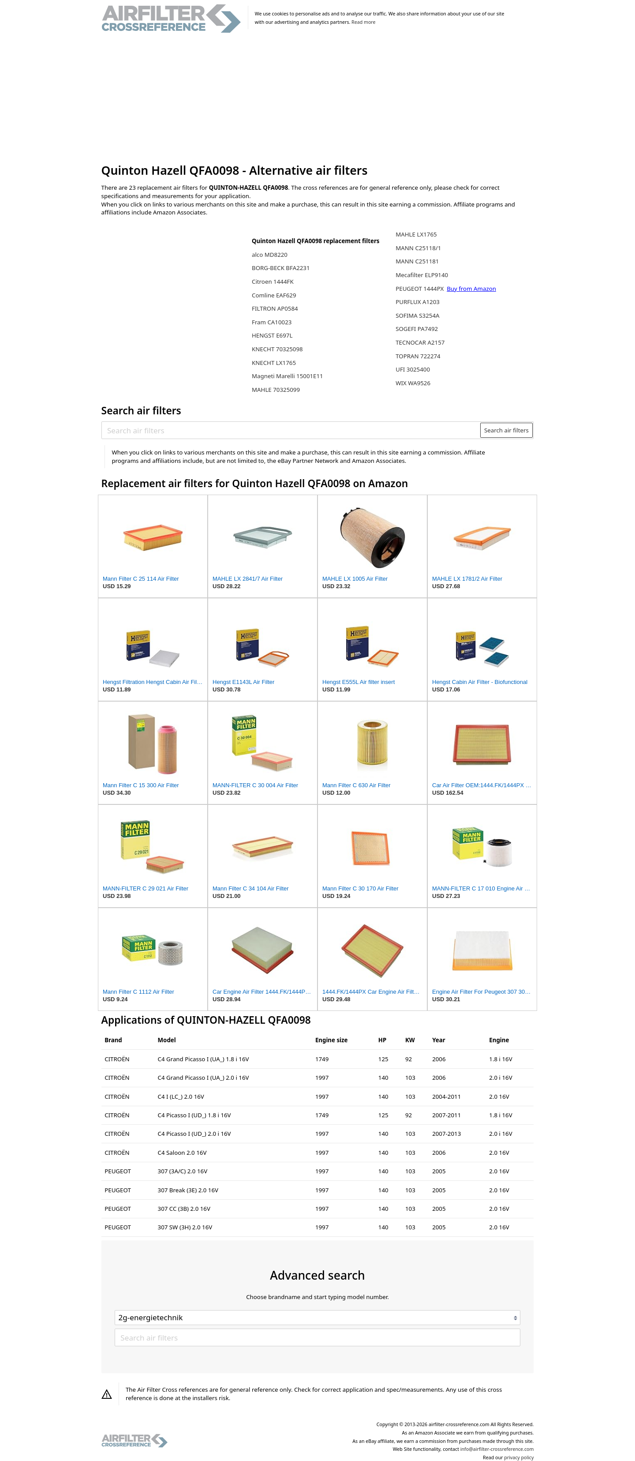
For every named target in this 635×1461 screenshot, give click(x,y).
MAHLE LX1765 (416, 234)
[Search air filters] (291, 430)
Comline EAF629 (274, 295)
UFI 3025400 (413, 369)
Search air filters (506, 430)
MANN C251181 (417, 261)
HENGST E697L (272, 335)
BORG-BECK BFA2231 (281, 268)
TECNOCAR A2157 (420, 342)
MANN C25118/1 (418, 248)
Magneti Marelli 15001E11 (287, 376)
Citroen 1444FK (273, 281)
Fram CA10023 (271, 322)
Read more (363, 22)
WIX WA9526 (413, 383)
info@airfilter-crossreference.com (497, 1449)
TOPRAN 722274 (418, 356)
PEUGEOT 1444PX (420, 289)
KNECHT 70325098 (277, 349)
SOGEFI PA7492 (417, 329)
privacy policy (519, 1457)
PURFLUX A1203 (418, 302)
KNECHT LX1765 (274, 363)
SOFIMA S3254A (417, 315)
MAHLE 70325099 (276, 390)
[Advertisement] (317, 99)
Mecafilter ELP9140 (422, 275)
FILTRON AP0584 (275, 308)
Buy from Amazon (471, 289)
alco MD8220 (270, 255)
